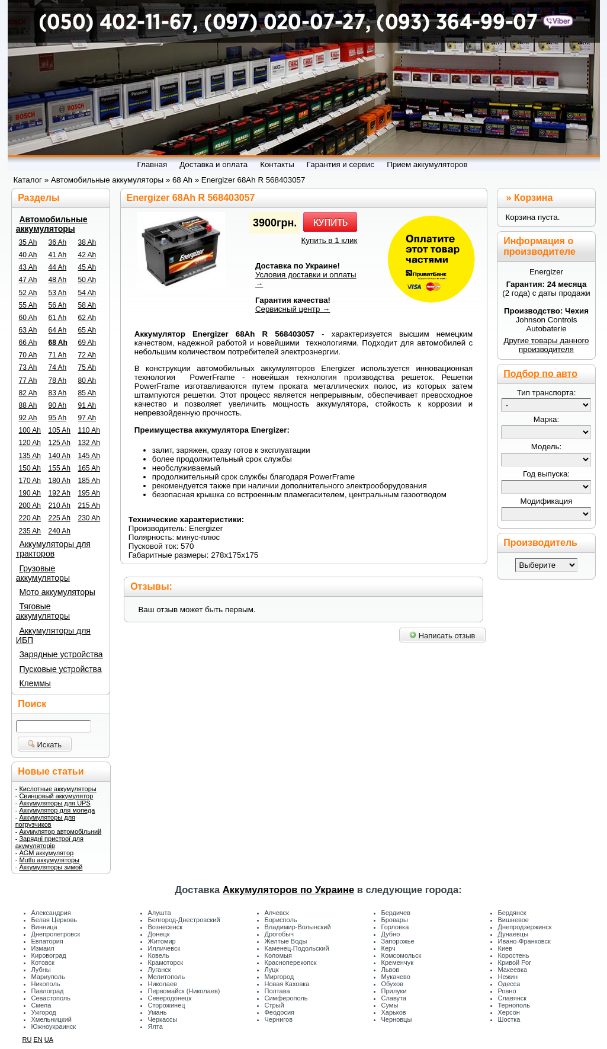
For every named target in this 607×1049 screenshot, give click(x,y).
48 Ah (58, 280)
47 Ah (28, 280)
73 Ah (28, 367)
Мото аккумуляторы (57, 592)
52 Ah (28, 293)
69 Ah (87, 342)
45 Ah (87, 267)
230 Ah (89, 518)
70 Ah (28, 355)
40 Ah (28, 255)
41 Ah (58, 255)
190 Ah (30, 493)
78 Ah (58, 380)
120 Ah (30, 443)
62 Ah (87, 318)
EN (37, 1039)
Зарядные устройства (60, 654)
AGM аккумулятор (46, 852)
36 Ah (58, 242)
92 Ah (28, 418)
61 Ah (58, 318)
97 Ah (87, 418)
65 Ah (87, 330)
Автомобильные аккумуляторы (52, 224)
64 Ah (58, 330)
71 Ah (58, 355)
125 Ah (59, 443)
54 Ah (87, 293)
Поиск (32, 704)
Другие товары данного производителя (546, 345)
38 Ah (87, 242)
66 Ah (28, 342)
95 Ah (58, 418)
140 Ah (59, 456)
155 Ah (59, 468)
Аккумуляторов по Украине (288, 889)
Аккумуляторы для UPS (54, 803)
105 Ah (59, 430)
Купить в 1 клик (329, 240)
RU (27, 1039)
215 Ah (89, 505)
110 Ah (89, 430)
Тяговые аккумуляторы (43, 611)
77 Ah (28, 380)
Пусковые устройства (60, 669)
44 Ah (58, 267)
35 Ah (28, 242)
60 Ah (28, 318)
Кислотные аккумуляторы (57, 788)
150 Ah (30, 468)
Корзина (533, 198)
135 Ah (30, 456)
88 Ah (28, 405)
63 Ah (28, 330)
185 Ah (89, 480)
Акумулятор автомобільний (60, 831)
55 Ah (28, 305)
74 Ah (58, 367)
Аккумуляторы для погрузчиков (45, 821)
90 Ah (58, 405)
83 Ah (58, 393)
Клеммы (34, 683)
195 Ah (89, 493)
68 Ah (58, 342)
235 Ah (30, 531)
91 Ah (87, 405)
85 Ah (87, 393)
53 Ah (58, 293)
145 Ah (89, 456)
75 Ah (87, 367)
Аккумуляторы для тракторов (53, 548)
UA (48, 1039)
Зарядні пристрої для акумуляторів (49, 842)
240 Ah (59, 531)
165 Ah (89, 468)
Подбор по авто (540, 374)
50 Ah (87, 280)
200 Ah (30, 505)
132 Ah (89, 443)
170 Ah (30, 480)
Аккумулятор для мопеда (57, 810)
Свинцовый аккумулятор (56, 795)
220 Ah (30, 518)
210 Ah (59, 505)
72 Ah (87, 355)
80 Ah (87, 380)
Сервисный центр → (292, 309)
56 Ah (58, 305)
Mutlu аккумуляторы (49, 859)
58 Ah (87, 305)
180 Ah (59, 480)
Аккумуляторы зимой (50, 867)
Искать (45, 744)
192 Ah (59, 493)
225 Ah (59, 518)
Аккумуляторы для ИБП (53, 635)
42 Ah (87, 255)
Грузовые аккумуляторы (43, 573)
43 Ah (28, 267)
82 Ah (28, 393)
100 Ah (30, 430)
